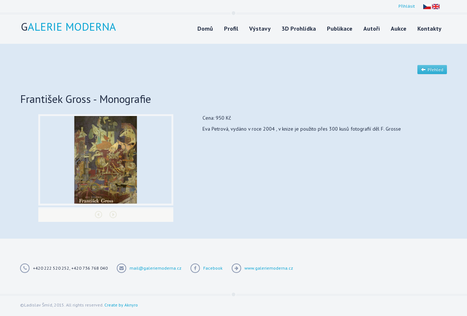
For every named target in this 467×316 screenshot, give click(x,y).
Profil (231, 28)
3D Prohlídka (299, 28)
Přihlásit (406, 6)
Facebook (213, 268)
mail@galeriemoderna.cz (155, 268)
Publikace (339, 28)
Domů (205, 28)
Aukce (398, 28)
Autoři (371, 28)
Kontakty (429, 28)
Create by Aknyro (121, 305)
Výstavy (260, 28)
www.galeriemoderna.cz (268, 268)
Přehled (432, 69)
